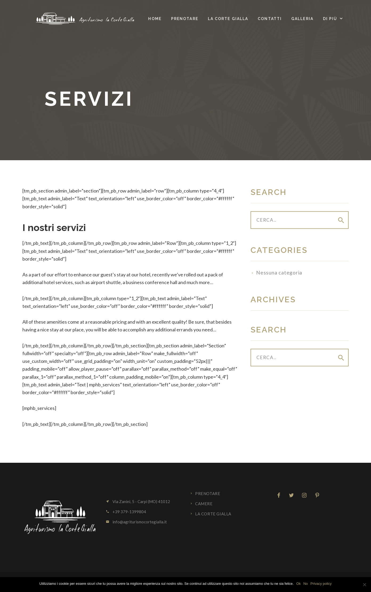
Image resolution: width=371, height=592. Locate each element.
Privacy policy (321, 584)
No (305, 584)
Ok (298, 584)
